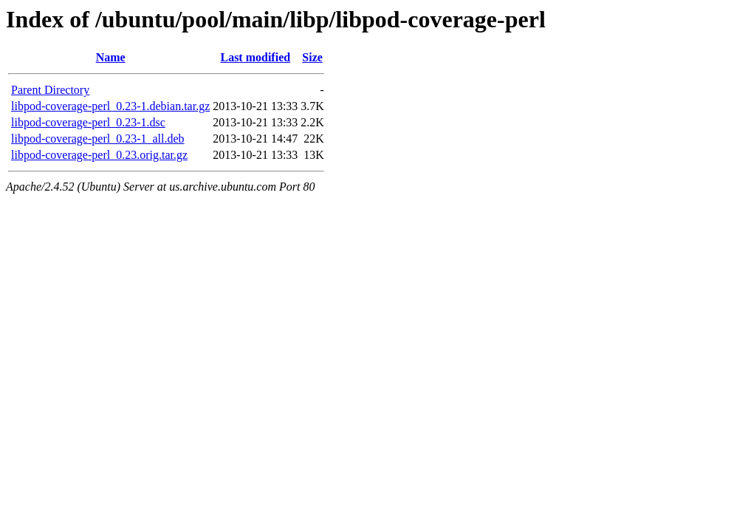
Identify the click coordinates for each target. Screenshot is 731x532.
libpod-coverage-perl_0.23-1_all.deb (98, 138)
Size (312, 57)
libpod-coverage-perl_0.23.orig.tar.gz (99, 155)
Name (111, 57)
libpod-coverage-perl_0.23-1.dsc (88, 122)
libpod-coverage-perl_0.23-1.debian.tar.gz (110, 106)
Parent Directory (50, 89)
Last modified (255, 57)
